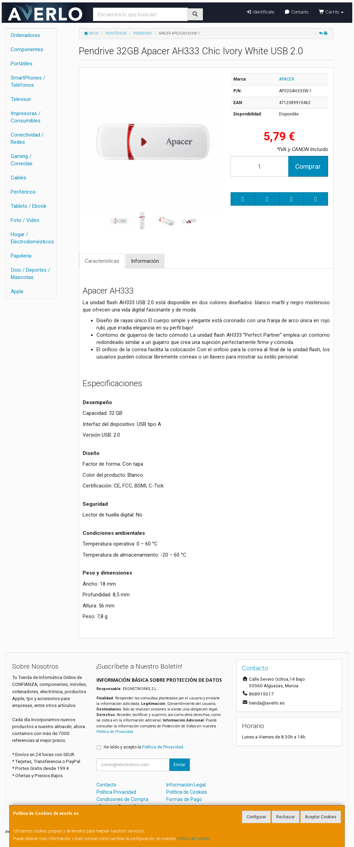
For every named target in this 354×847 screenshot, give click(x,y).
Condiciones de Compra (122, 799)
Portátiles (21, 63)
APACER (287, 79)
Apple (17, 291)
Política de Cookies (193, 838)
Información (145, 261)
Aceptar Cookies (320, 817)
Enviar (179, 764)
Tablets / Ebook (28, 206)
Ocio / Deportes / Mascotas (30, 273)
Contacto (296, 12)
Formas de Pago (184, 799)
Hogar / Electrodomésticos (32, 238)
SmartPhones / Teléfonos (28, 81)
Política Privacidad (116, 792)
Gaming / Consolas (21, 160)
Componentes (27, 49)
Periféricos (23, 192)
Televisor (21, 99)
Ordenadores (25, 35)
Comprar (308, 166)
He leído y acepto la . (144, 747)
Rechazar (285, 817)
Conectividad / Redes (27, 138)
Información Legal (186, 785)
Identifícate (260, 12)
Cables (18, 178)
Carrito (331, 12)
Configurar (256, 817)
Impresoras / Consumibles (25, 117)
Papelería (21, 256)
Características (102, 261)
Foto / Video (25, 220)
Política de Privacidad (114, 731)
